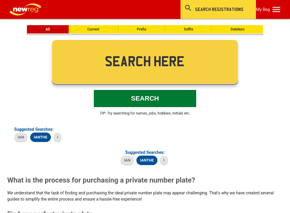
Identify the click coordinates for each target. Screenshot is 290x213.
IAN (21, 137)
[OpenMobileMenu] (276, 9)
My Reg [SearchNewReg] (263, 9)
